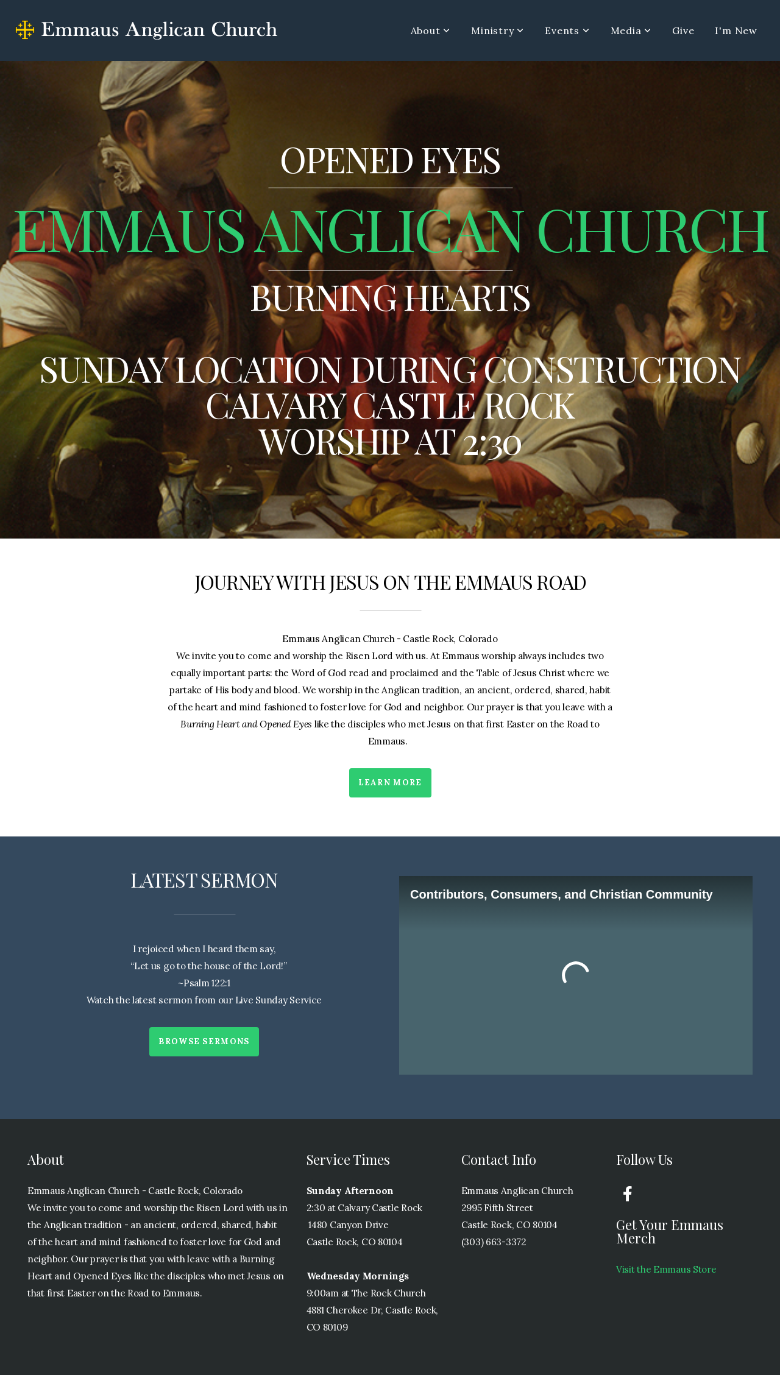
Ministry (497, 30)
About (431, 30)
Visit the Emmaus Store (666, 1269)
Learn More (390, 782)
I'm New (736, 30)
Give (683, 30)
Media (631, 30)
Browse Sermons (203, 1041)
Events (567, 30)
